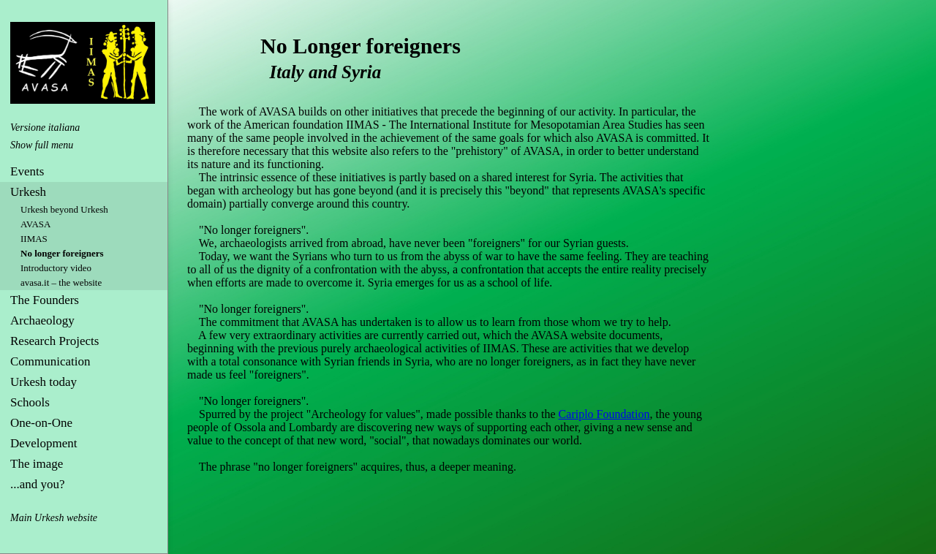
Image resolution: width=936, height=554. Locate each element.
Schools (30, 402)
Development (44, 443)
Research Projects (54, 341)
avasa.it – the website (61, 282)
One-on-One (41, 423)
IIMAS (34, 238)
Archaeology (42, 320)
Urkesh (28, 192)
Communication (50, 361)
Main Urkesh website (53, 517)
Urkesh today (43, 382)
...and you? (37, 484)
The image (36, 464)
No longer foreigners (62, 253)
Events (27, 171)
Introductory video (55, 267)
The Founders (44, 300)
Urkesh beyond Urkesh (64, 209)
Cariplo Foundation (604, 414)
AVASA (35, 224)
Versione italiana (45, 127)
